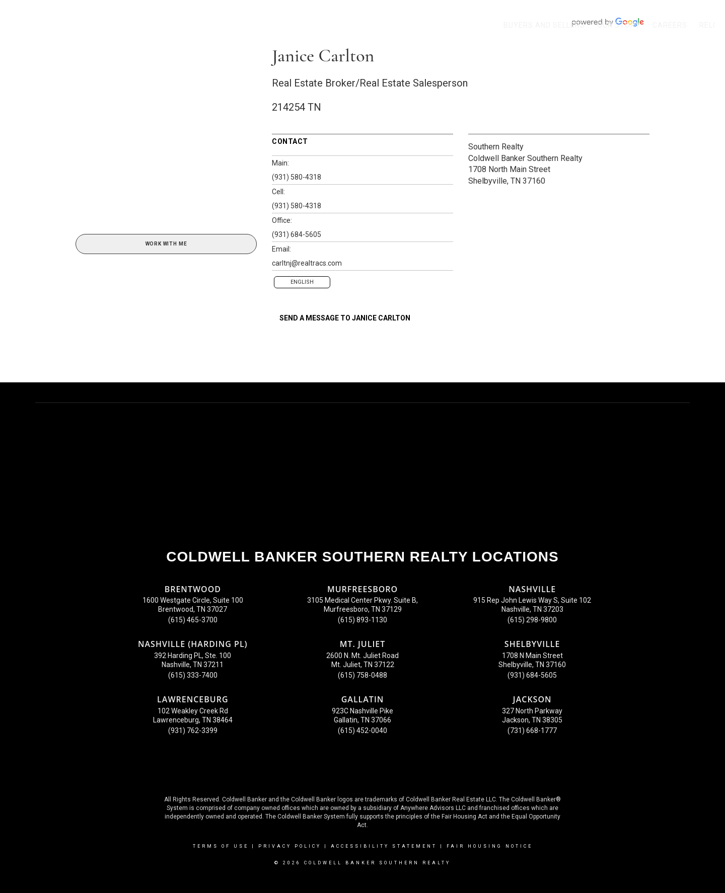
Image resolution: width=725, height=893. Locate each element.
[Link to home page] (13, 25)
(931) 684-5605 (296, 234)
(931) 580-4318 (296, 177)
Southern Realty (496, 146)
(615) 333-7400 (193, 675)
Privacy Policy (289, 846)
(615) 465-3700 (193, 620)
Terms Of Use (221, 846)
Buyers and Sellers (544, 25)
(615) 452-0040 (362, 730)
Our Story (618, 25)
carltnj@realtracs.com (307, 263)
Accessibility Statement (384, 846)
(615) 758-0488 (362, 675)
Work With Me (166, 244)
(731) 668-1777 (532, 730)
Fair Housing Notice (490, 846)
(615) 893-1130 (362, 620)
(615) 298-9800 (532, 620)
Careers (669, 25)
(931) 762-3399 (193, 730)
